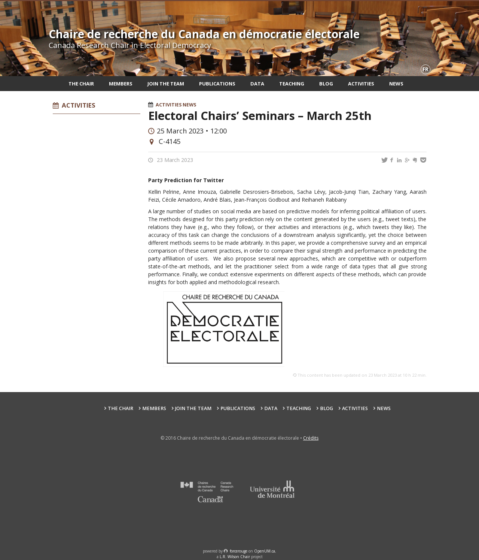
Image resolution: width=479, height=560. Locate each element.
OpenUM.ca (264, 551)
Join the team (165, 83)
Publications (217, 83)
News (396, 83)
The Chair (81, 83)
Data (257, 83)
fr (425, 69)
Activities (361, 83)
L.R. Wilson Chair (235, 556)
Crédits (310, 438)
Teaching (291, 83)
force (238, 551)
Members (120, 83)
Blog (326, 83)
